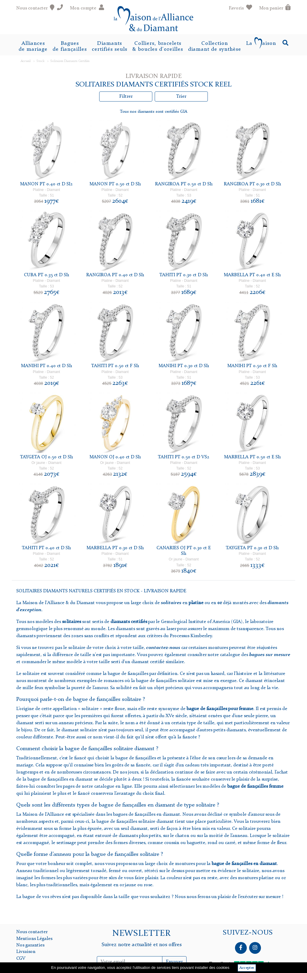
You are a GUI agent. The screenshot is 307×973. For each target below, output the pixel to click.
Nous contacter (32, 932)
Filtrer (126, 96)
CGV (20, 958)
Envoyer (174, 961)
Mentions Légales (34, 938)
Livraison (25, 951)
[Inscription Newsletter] (129, 961)
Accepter (246, 968)
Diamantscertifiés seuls (109, 46)
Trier (181, 96)
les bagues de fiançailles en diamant (142, 814)
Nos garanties (30, 945)
